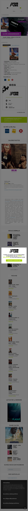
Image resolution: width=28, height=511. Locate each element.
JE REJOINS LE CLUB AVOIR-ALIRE (14, 260)
